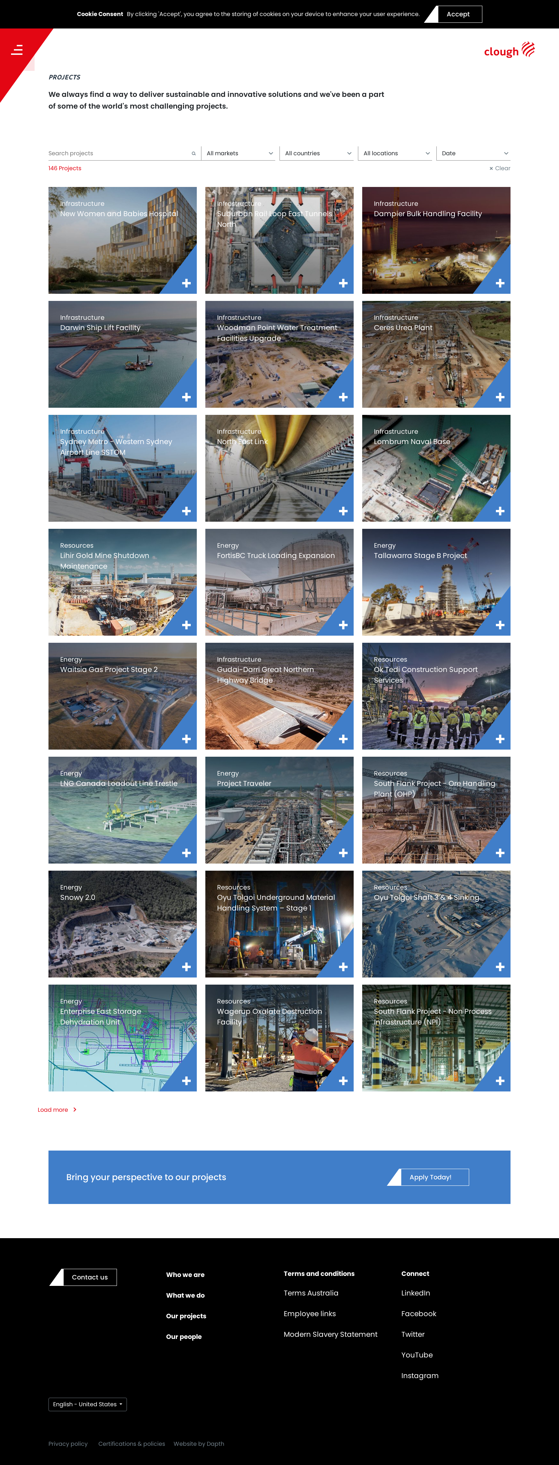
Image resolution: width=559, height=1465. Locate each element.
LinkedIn (415, 1293)
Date (475, 153)
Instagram (420, 1376)
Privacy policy (68, 1444)
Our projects (186, 1316)
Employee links (310, 1314)
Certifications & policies (131, 1444)
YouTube (417, 1355)
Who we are (185, 1274)
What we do (185, 1295)
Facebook (418, 1314)
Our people (184, 1336)
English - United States (85, 1404)
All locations (397, 153)
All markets (240, 153)
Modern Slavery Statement (331, 1334)
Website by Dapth (199, 1444)
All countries (318, 153)
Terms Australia (311, 1293)
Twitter (413, 1334)
